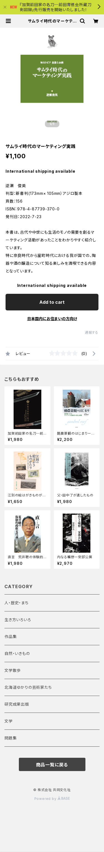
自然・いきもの (17, 653)
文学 (8, 721)
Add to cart (52, 302)
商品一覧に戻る (52, 764)
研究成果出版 (16, 704)
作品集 (10, 636)
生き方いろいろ (17, 619)
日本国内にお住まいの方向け (52, 318)
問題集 (10, 738)
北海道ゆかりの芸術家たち (28, 687)
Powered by (52, 799)
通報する (91, 332)
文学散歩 (12, 670)
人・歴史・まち (16, 602)
